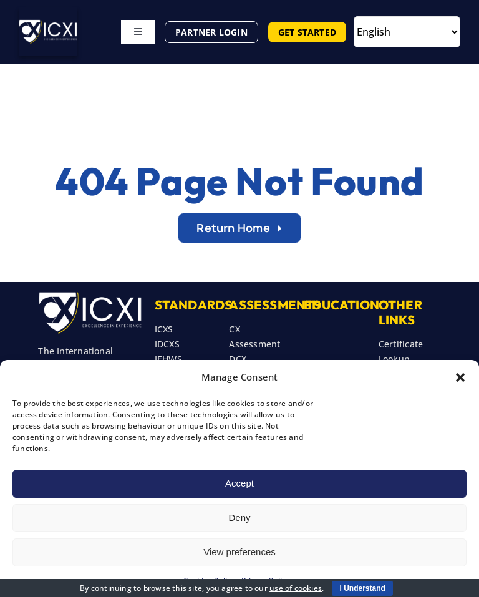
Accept (239, 483)
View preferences (239, 551)
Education (341, 305)
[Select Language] (407, 31)
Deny (239, 517)
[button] (460, 377)
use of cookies (295, 588)
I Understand (362, 588)
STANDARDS (194, 305)
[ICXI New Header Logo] (48, 23)
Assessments (275, 305)
